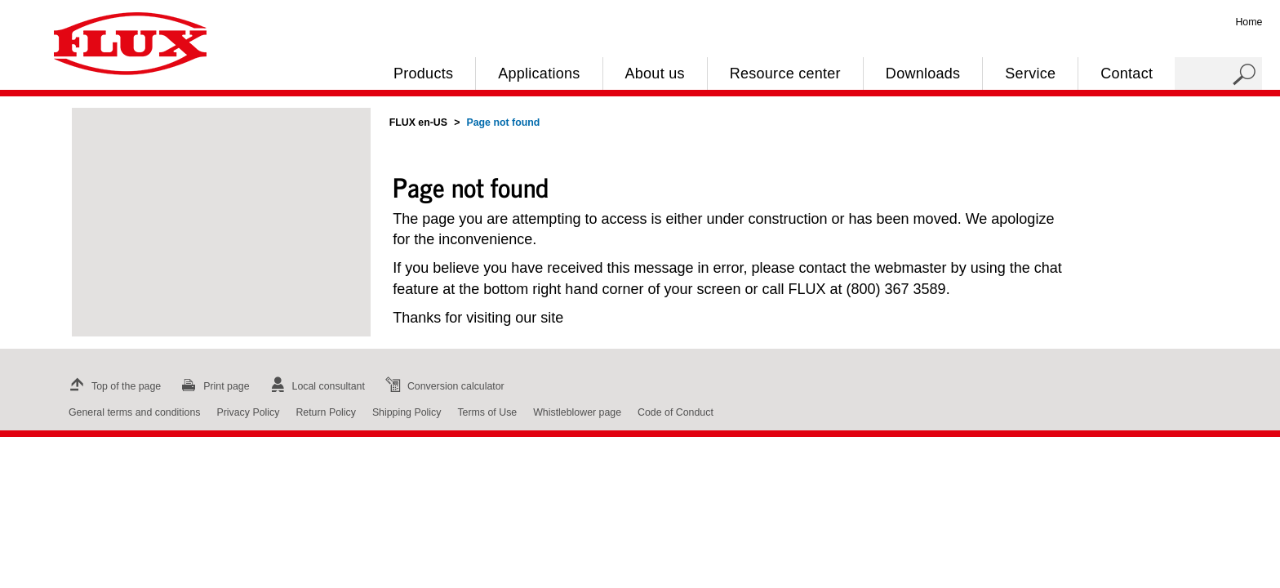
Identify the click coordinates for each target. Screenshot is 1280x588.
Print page (213, 386)
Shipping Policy (407, 412)
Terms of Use (487, 412)
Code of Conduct (675, 412)
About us (655, 73)
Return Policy (326, 412)
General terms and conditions (134, 412)
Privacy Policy (247, 412)
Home (1248, 22)
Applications (539, 73)
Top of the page (113, 386)
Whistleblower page (577, 412)
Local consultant (315, 386)
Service (1030, 73)
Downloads (923, 73)
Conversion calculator (442, 386)
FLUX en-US (418, 122)
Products (423, 73)
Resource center (785, 73)
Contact (1126, 73)
